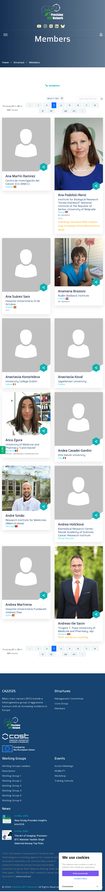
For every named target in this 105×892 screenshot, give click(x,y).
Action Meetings (64, 766)
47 (74, 111)
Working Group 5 (11, 796)
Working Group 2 (11, 781)
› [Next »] (82, 111)
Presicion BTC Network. (24, 887)
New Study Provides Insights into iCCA (30, 823)
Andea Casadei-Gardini (74, 451)
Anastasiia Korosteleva (22, 377)
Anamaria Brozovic (72, 292)
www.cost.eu (23, 877)
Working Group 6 (11, 801)
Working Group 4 (12, 791)
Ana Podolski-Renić (72, 196)
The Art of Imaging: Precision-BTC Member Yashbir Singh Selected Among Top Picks (31, 840)
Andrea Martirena (18, 605)
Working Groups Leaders (16, 766)
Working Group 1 (11, 776)
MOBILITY (60, 771)
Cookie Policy (80, 878)
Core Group (61, 704)
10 (51, 111)
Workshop (60, 776)
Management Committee (69, 699)
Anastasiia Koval (70, 377)
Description (8, 771)
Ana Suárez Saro (17, 297)
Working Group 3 (11, 786)
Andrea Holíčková (71, 525)
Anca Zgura (13, 441)
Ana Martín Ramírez (20, 177)
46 (65, 111)
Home (5, 63)
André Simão (14, 516)
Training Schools (64, 781)
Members (60, 709)
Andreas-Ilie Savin (71, 624)
